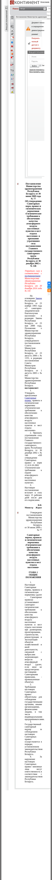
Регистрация (44, 2)
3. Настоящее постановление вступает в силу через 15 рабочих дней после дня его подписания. (33, 492)
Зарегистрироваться (37, 70)
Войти (34, 66)
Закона (38, 298)
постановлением (32, 276)
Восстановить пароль (37, 72)
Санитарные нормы (30, 399)
